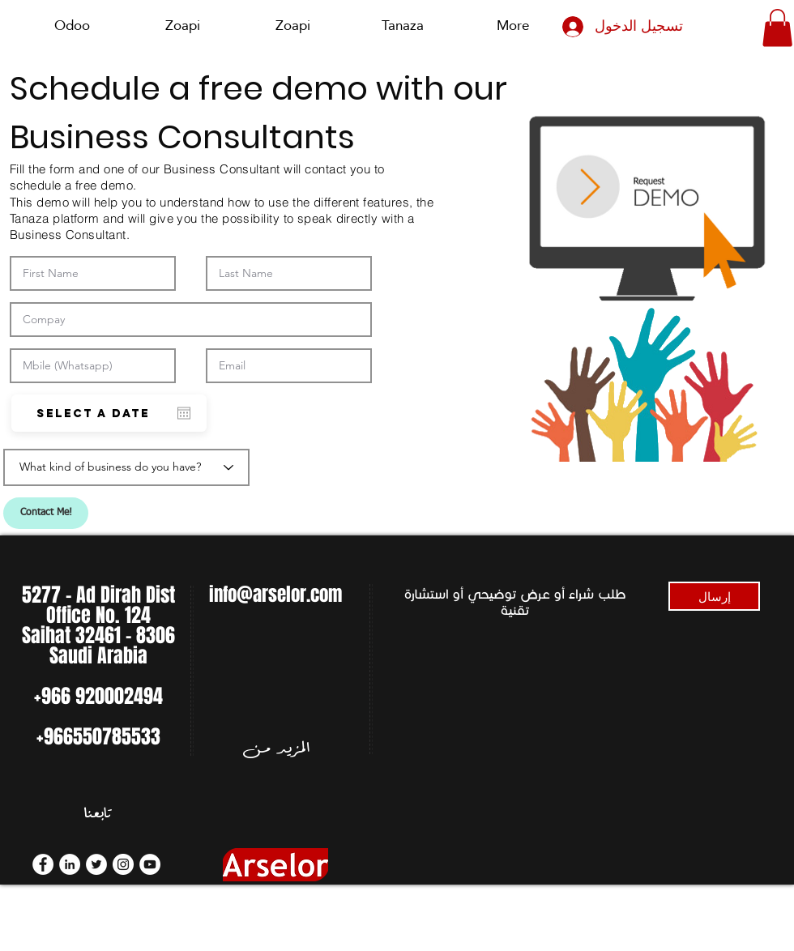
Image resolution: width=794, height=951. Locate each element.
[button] (777, 28)
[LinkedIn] (69, 864)
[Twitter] (96, 864)
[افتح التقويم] (183, 413)
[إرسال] (714, 596)
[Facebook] (42, 864)
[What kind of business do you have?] (126, 467)
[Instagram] (123, 864)
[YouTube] (149, 864)
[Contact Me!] (45, 513)
